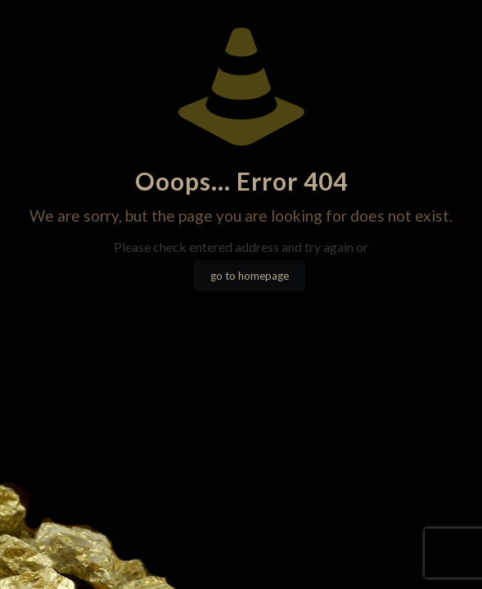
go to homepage (249, 275)
